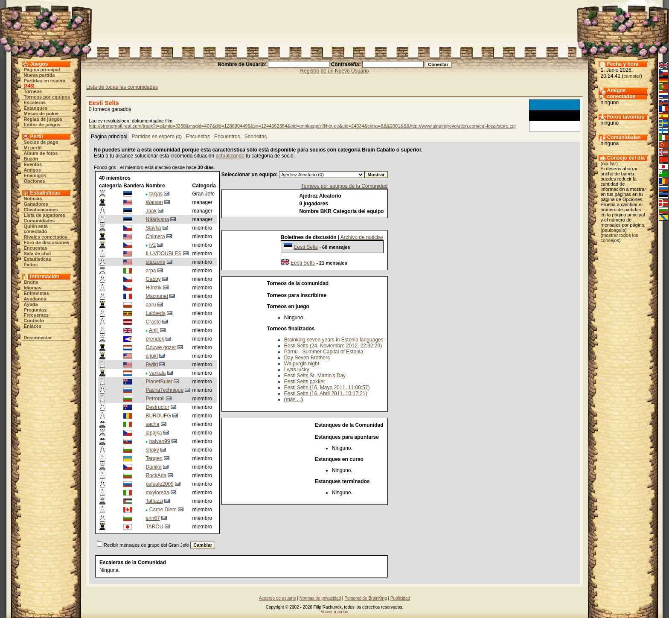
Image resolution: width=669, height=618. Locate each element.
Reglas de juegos (43, 119)
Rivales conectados (46, 236)
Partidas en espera (45, 80)
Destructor (157, 407)
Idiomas (33, 287)
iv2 (152, 245)
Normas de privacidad (320, 598)
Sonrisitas (255, 137)
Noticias (33, 198)
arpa (150, 271)
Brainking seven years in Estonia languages (334, 340)
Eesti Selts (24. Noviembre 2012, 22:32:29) (333, 346)
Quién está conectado (36, 229)
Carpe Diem (163, 510)
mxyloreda (157, 493)
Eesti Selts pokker (304, 382)
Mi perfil (33, 147)
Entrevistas (36, 293)
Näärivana (157, 219)
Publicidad (400, 598)
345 (29, 85)
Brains (31, 282)
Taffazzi (154, 501)
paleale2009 (159, 484)
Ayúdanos (35, 298)
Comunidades (39, 220)
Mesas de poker (41, 113)
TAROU (154, 527)
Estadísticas (37, 259)
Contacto (34, 320)
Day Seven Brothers (307, 358)
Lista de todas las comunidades (122, 87)
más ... (293, 399)
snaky (152, 450)
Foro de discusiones (47, 242)
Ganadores (36, 204)
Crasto (152, 322)
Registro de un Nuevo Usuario (334, 71)
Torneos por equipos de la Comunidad (344, 186)
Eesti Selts (306, 247)
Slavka (153, 228)
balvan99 (159, 441)
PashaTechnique (164, 390)
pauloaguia (613, 230)
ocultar (609, 163)
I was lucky (296, 370)
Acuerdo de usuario (277, 598)
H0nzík (153, 288)
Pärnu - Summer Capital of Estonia (323, 352)
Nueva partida (39, 75)
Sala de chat (37, 253)
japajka (153, 433)
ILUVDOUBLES (163, 254)
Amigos (32, 169)
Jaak (150, 211)
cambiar (632, 76)
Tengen (153, 458)
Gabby (152, 279)
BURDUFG (158, 416)
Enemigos (35, 175)
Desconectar (38, 337)
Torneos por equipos (47, 96)
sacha (152, 424)
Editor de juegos (42, 124)
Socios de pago (41, 142)
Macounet (156, 296)
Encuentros (227, 137)
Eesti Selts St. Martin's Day (315, 376)
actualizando (230, 156)
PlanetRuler (158, 382)
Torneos (33, 91)
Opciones (34, 181)
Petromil (154, 399)
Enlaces (33, 326)
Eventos (33, 164)
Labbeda (155, 313)
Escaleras (35, 102)
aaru (150, 305)
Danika (153, 467)
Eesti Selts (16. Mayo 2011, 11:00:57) (327, 388)
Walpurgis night (301, 364)
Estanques (36, 108)
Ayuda (31, 304)
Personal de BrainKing (365, 598)
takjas (156, 194)
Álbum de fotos (41, 153)
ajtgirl (151, 356)
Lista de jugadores (44, 215)
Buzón (31, 158)
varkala (157, 373)
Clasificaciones (41, 209)
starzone (155, 262)
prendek (154, 339)
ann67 (152, 518)
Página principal (42, 69)
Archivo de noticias (362, 237)
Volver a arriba (334, 611)
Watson (154, 202)
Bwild (151, 364)
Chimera (155, 236)
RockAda (155, 475)
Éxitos (31, 264)
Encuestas (35, 248)
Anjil (154, 330)
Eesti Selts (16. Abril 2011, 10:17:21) (325, 393)
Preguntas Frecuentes (36, 312)
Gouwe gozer (160, 347)
